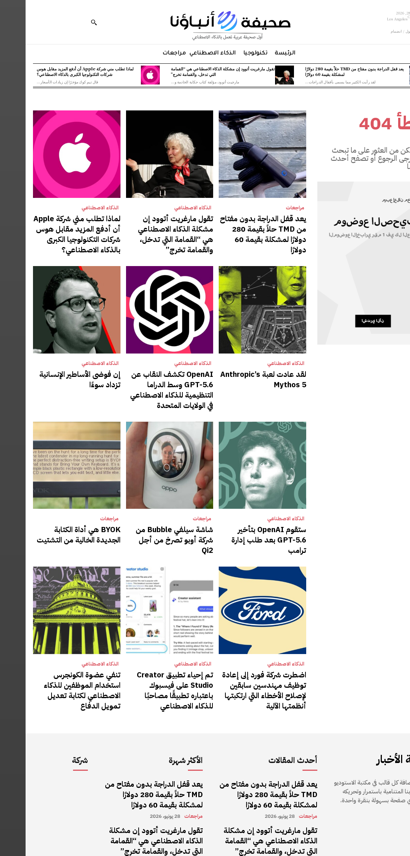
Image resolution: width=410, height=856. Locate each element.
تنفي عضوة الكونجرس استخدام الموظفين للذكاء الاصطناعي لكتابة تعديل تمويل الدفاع (52, 643)
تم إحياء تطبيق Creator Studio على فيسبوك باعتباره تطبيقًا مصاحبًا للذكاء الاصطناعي (146, 643)
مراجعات (269, 207)
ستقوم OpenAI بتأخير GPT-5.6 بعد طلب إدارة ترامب (240, 507)
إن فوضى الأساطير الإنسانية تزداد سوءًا (54, 368)
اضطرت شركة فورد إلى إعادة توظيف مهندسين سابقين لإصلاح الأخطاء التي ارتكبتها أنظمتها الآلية (238, 643)
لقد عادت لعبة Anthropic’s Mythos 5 (245, 368)
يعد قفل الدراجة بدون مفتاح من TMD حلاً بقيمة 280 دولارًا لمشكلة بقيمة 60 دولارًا (329, 71)
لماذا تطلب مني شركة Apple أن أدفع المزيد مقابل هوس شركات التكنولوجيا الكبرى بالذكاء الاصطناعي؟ (59, 71)
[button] (68, 22)
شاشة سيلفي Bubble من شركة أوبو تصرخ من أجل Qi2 (149, 507)
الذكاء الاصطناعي (167, 207)
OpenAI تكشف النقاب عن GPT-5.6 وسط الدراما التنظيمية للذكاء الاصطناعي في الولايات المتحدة (146, 373)
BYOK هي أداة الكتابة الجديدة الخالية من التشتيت (57, 507)
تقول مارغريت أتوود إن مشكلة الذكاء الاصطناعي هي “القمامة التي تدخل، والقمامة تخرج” (197, 71)
